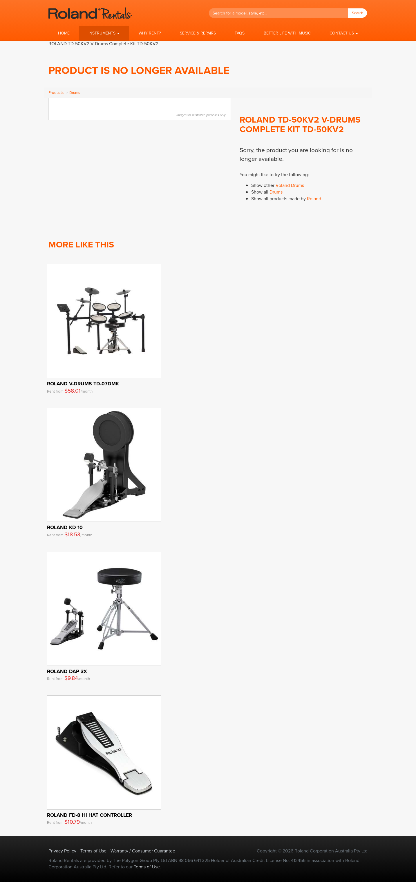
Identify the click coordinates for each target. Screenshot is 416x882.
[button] (104, 33)
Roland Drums (290, 185)
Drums (74, 92)
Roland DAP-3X (67, 671)
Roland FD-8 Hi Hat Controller (89, 815)
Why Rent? (150, 33)
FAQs (240, 33)
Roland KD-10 (65, 527)
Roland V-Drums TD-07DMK (83, 383)
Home (64, 33)
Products (56, 92)
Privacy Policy (62, 851)
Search (357, 13)
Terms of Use (93, 851)
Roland (314, 198)
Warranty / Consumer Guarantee (143, 851)
